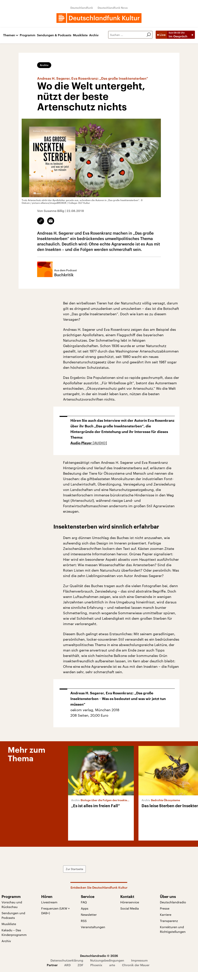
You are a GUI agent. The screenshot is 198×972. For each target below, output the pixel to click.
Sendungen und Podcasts (13, 915)
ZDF (80, 965)
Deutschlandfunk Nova (113, 7)
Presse (164, 908)
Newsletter (89, 914)
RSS (84, 921)
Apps (84, 908)
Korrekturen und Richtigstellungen (173, 929)
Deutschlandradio (173, 902)
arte (112, 965)
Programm (27, 35)
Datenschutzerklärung (66, 960)
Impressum (139, 960)
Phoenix (96, 965)
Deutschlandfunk (81, 7)
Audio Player (81, 443)
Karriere (165, 914)
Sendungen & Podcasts (54, 35)
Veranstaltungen (93, 927)
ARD (67, 965)
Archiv (94, 35)
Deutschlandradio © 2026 (99, 955)
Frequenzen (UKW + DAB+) (55, 910)
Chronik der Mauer (135, 965)
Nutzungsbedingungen (107, 960)
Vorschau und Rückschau (12, 904)
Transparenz (169, 921)
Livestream (49, 902)
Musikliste (80, 35)
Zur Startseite (74, 869)
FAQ (84, 902)
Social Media (129, 908)
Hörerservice (129, 902)
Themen (9, 35)
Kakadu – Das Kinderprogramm (14, 932)
